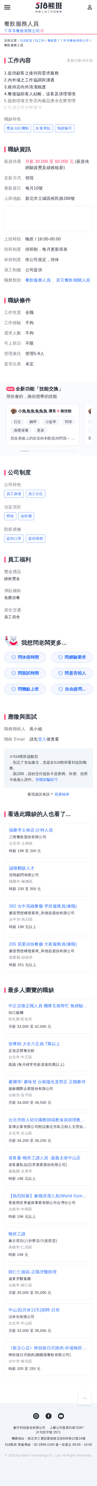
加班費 (26, 516)
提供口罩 (13, 538)
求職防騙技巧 (46, 780)
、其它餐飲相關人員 (71, 280)
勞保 (10, 516)
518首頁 (26, 40)
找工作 (39, 40)
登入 (42, 739)
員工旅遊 (13, 494)
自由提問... (75, 689)
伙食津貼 (42, 128)
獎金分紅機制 (17, 128)
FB (49, 1416)
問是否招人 (75, 673)
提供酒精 (35, 538)
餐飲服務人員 (38, 280)
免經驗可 (64, 128)
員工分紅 (35, 494)
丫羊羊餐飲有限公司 (74, 40)
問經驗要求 (75, 657)
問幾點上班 (28, 689)
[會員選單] (90, 7)
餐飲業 (52, 40)
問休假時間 (28, 657)
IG (36, 1416)
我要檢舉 (62, 794)
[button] (24, 451)
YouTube (61, 1416)
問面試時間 (28, 673)
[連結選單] (7, 7)
